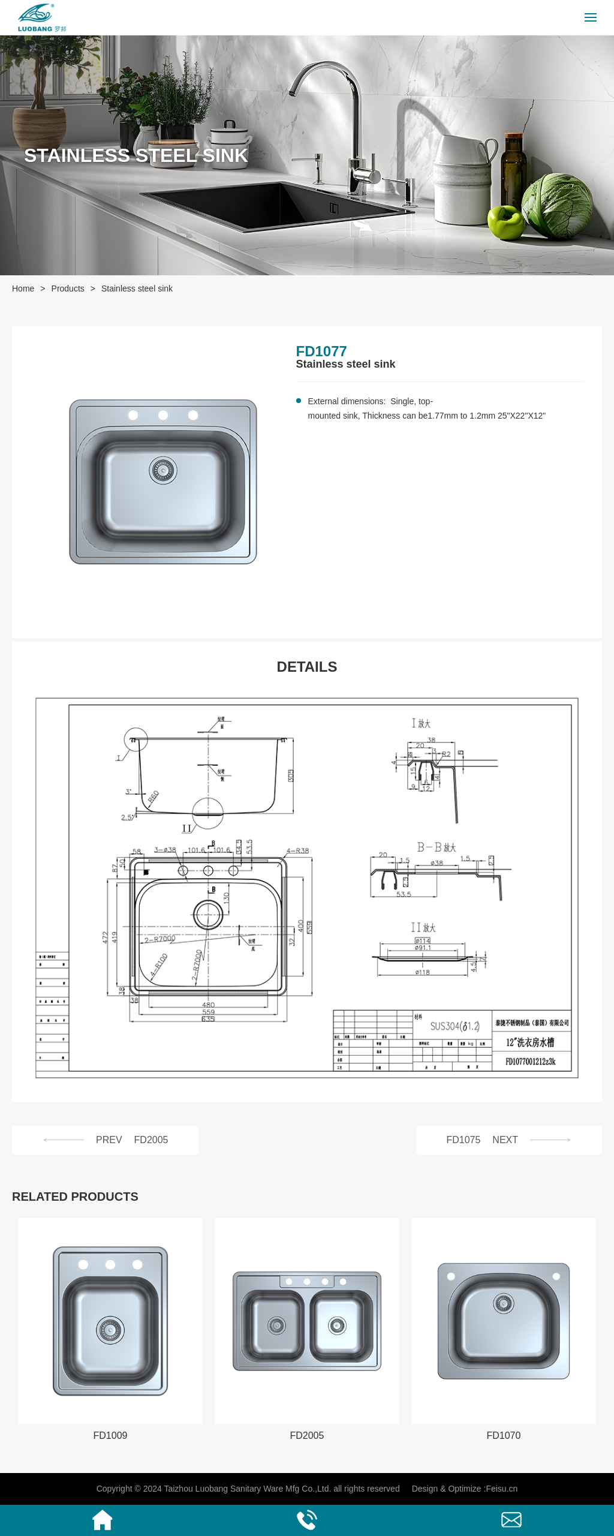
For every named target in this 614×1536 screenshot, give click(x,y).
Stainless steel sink (137, 288)
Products (68, 288)
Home (23, 288)
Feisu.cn (501, 1488)
